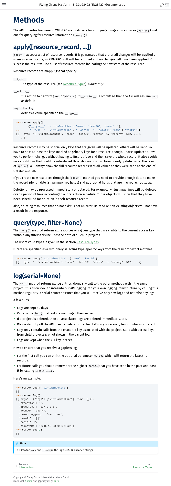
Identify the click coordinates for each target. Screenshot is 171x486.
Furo (56, 481)
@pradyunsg (45, 481)
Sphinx (28, 481)
